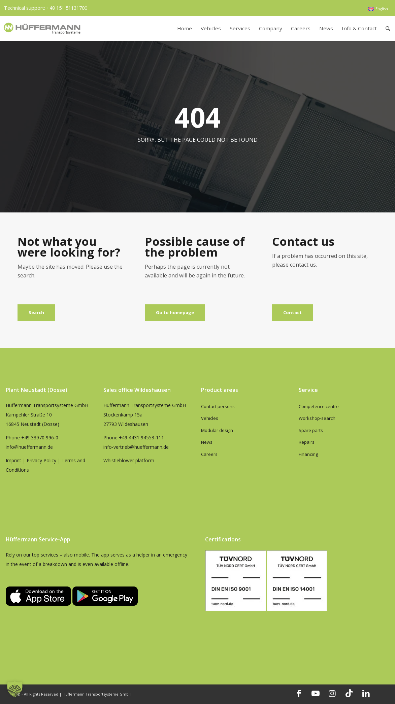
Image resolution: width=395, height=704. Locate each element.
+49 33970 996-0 (39, 437)
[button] (15, 689)
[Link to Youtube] (315, 693)
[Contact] (292, 312)
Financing (308, 454)
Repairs (307, 442)
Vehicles (209, 418)
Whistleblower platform (128, 460)
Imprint (13, 460)
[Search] (387, 28)
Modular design (217, 430)
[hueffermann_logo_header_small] (42, 28)
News (206, 442)
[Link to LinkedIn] (366, 693)
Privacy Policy (41, 460)
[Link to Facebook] (299, 693)
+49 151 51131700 (66, 8)
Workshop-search (317, 418)
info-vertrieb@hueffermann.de (136, 447)
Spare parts (311, 430)
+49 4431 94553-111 (141, 437)
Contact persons (218, 406)
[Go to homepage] (175, 312)
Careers (209, 454)
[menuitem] (378, 8)
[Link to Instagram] (332, 693)
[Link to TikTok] (349, 693)
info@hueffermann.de (29, 447)
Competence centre (319, 406)
